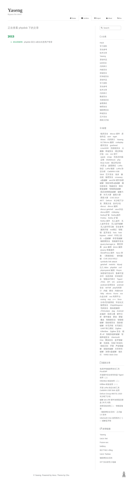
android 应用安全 (107, 285)
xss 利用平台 (115, 296)
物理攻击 (103, 107)
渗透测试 (103, 103)
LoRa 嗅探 (109, 168)
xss (106, 154)
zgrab (102, 157)
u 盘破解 (107, 238)
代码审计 (103, 66)
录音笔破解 (117, 238)
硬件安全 (104, 145)
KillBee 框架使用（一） (109, 384)
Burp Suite (104, 163)
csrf (120, 267)
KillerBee (104, 331)
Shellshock (111, 160)
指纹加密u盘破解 (112, 183)
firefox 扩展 (113, 218)
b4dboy (103, 446)
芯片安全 (103, 117)
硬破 (121, 317)
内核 (105, 291)
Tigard (119, 279)
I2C (113, 282)
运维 (102, 160)
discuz (103, 206)
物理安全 (109, 177)
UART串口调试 (106, 328)
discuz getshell (106, 209)
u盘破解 (103, 180)
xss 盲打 (113, 154)
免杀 (117, 174)
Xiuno (115, 293)
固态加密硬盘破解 (108, 192)
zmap (109, 157)
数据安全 (103, 96)
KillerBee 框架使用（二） (110, 381)
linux (120, 299)
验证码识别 (116, 163)
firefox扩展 (105, 215)
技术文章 (103, 53)
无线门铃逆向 (117, 343)
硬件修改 (107, 317)
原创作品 (103, 60)
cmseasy (119, 177)
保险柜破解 (108, 349)
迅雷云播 (111, 314)
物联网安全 (104, 110)
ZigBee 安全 (115, 331)
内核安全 (103, 70)
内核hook (119, 291)
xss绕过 (113, 229)
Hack (102, 43)
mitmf (110, 235)
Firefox (103, 218)
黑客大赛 (104, 198)
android (120, 282)
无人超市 (116, 221)
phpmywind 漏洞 (107, 270)
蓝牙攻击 (107, 232)
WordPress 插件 (107, 253)
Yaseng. (38, 475)
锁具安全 (104, 134)
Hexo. (54, 475)
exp (109, 299)
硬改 (115, 317)
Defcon (109, 200)
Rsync (119, 270)
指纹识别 (104, 346)
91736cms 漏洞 (107, 142)
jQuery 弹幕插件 (107, 250)
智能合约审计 (109, 279)
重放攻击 (109, 340)
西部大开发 (104, 120)
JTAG (102, 282)
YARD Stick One (111, 355)
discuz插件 (105, 212)
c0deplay (115, 212)
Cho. (67, 475)
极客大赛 (117, 195)
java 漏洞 (108, 247)
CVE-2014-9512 (110, 259)
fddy (102, 293)
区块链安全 (104, 76)
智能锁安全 (111, 320)
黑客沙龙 (107, 203)
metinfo (112, 264)
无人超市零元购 (107, 227)
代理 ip (103, 165)
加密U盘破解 (111, 352)
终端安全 (103, 113)
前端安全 (103, 73)
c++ (114, 299)
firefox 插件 (105, 221)
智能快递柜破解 (113, 334)
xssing (103, 299)
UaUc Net (104, 438)
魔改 (102, 320)
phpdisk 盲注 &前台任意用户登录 (38, 42)
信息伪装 (109, 276)
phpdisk (113, 267)
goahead (113, 145)
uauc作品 (119, 209)
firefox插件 (116, 215)
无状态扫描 (118, 157)
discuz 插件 (115, 134)
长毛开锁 (109, 325)
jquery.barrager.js (107, 244)
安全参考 (103, 49)
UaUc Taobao (105, 454)
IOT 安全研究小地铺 (108, 462)
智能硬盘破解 (115, 189)
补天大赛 (107, 195)
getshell (103, 264)
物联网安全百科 (106, 458)
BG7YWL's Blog (106, 450)
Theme (60, 475)
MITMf (108, 288)
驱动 (111, 291)
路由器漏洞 (115, 308)
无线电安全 (104, 100)
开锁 (112, 346)
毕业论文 (119, 302)
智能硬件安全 (117, 241)
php (118, 160)
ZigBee (118, 328)
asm (109, 136)
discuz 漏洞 (113, 206)
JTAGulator (105, 311)
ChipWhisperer (116, 305)
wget (115, 136)
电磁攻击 (113, 186)
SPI (108, 282)
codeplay (119, 142)
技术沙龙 (117, 203)
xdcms (108, 293)
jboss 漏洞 (117, 247)
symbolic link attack (108, 261)
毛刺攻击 (104, 308)
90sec (103, 139)
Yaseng (15, 10)
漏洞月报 (104, 229)
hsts (115, 232)
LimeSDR (104, 148)
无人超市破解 (117, 224)
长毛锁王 (119, 325)
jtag (113, 311)
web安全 (103, 63)
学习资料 (103, 46)
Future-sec (104, 442)
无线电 (106, 343)
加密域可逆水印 (107, 273)
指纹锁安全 (110, 322)
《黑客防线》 (109, 256)
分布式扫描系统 (107, 302)
